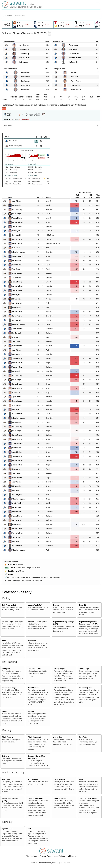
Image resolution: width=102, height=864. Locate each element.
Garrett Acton (75, 85)
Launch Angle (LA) (35, 605)
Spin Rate (83, 737)
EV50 (4, 641)
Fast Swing (12, 571)
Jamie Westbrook (75, 58)
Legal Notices (60, 856)
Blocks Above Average (88, 798)
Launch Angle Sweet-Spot (12, 622)
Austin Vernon (75, 81)
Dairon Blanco (17, 239)
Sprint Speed (7, 829)
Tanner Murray (24, 49)
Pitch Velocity (7, 737)
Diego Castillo (17, 244)
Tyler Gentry (16, 269)
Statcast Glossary (16, 592)
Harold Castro (17, 273)
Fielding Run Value (35, 798)
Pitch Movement (34, 737)
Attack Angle (84, 669)
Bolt (29, 829)
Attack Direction (34, 688)
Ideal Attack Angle (9, 688)
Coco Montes (17, 265)
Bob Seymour (23, 62)
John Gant (74, 77)
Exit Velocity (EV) (9, 605)
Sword (10, 574)
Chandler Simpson (18, 252)
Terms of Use (32, 856)
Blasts (4, 711)
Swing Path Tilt (60, 688)
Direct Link (6, 119)
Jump (81, 779)
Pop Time (6, 779)
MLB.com (72, 856)
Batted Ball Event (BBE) (37, 622)
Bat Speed (6, 669)
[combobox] (51, 15)
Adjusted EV (32, 641)
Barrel (12, 568)
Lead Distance (59, 779)
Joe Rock (74, 72)
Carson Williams (24, 58)
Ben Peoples (25, 72)
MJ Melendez (16, 205)
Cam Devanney (24, 45)
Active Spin (57, 737)
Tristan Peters (17, 227)
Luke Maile (16, 248)
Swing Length (59, 669)
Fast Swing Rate (34, 669)
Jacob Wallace (76, 89)
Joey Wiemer (16, 201)
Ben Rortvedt (16, 261)
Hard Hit (11, 565)
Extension (6, 756)
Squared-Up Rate (85, 688)
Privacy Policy (46, 856)
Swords (31, 711)
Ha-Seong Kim (73, 62)
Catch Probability (60, 798)
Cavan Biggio (73, 49)
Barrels (56, 605)
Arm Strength (33, 779)
